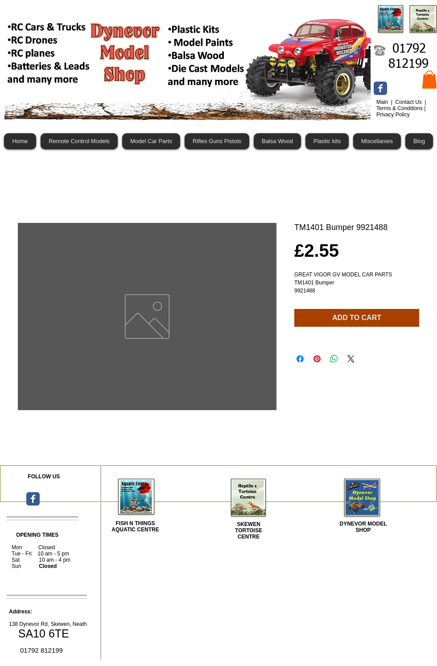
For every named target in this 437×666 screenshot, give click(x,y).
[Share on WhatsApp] (334, 359)
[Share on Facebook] (300, 359)
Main (382, 102)
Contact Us (409, 102)
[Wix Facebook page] (380, 88)
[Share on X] (351, 359)
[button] (429, 79)
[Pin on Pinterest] (317, 359)
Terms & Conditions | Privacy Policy (401, 111)
